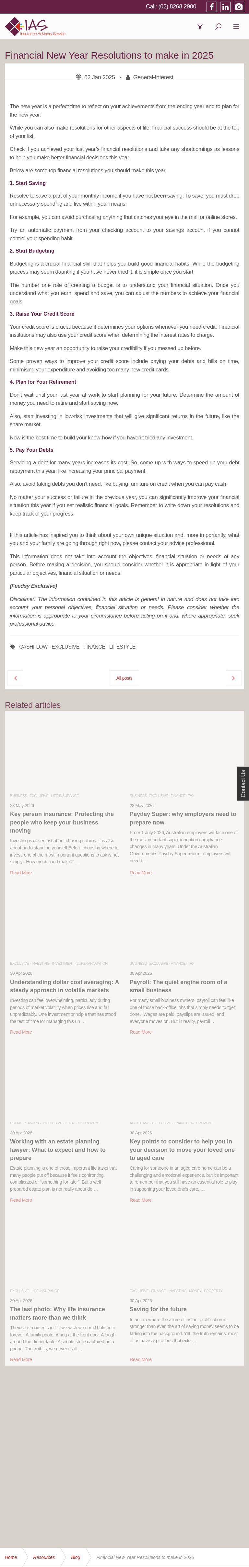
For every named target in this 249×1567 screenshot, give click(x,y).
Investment (63, 963)
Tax (191, 796)
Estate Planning (25, 1123)
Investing (40, 963)
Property (213, 1291)
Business (18, 796)
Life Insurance (65, 796)
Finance (178, 796)
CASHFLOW (33, 647)
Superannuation (91, 963)
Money (195, 1291)
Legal (70, 1123)
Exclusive (39, 796)
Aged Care (139, 1123)
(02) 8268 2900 (177, 6)
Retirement (89, 1123)
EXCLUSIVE (65, 647)
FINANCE (94, 647)
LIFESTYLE (122, 647)
